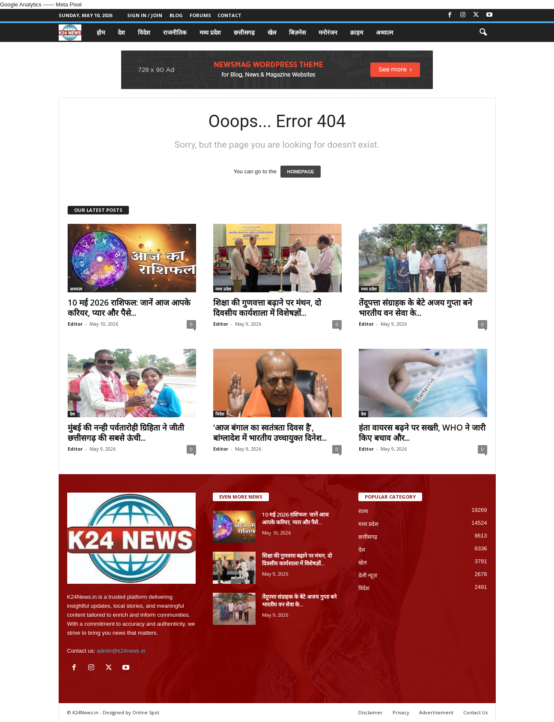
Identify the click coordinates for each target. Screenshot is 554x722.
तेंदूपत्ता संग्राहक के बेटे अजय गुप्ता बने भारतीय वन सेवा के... (415, 307)
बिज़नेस (297, 32)
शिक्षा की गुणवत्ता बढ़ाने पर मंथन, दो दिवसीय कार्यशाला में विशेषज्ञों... (267, 307)
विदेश (144, 32)
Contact (229, 15)
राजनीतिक (175, 32)
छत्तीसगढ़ (244, 32)
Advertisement (436, 712)
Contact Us (475, 712)
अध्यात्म (384, 32)
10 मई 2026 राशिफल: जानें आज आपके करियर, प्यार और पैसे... (129, 307)
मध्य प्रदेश (210, 32)
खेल (272, 32)
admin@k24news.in (121, 651)
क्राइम (356, 32)
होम (101, 32)
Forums (200, 15)
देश (121, 32)
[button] (483, 32)
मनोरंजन (328, 32)
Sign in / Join (144, 15)
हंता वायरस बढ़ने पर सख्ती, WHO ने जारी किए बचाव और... (422, 432)
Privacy (401, 712)
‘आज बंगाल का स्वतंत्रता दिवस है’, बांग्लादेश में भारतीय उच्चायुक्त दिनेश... (270, 432)
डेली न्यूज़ (368, 575)
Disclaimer (370, 712)
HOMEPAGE (300, 171)
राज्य (363, 511)
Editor (75, 324)
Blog (176, 15)
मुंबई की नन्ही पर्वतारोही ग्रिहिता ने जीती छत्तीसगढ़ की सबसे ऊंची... (126, 432)
